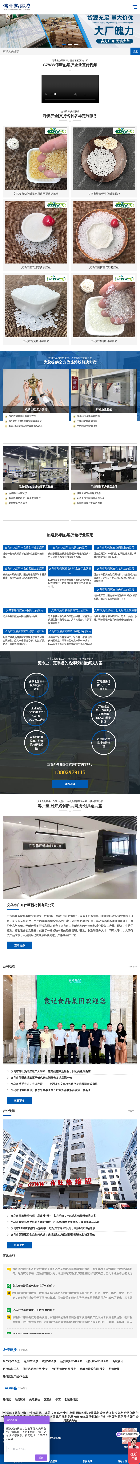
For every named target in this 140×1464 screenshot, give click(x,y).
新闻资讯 (87, 1459)
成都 (102, 1412)
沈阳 (70, 1416)
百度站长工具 (11, 1368)
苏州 (84, 1412)
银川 (64, 1416)
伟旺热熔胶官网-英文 (63, 1368)
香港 (126, 1416)
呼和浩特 (94, 1416)
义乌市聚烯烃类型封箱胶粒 (104, 193)
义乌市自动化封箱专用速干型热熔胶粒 (36, 193)
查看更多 (19, 992)
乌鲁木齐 (105, 1416)
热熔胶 (7, 1399)
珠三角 (48, 1399)
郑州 (120, 1412)
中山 (66, 1412)
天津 (78, 1412)
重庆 (96, 1412)
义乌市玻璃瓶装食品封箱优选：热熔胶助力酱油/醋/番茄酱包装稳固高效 (53, 1281)
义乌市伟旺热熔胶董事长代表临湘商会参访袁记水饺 (41, 1124)
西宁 (114, 1416)
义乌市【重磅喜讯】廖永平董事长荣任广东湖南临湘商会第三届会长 (51, 1136)
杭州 (90, 1412)
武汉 (108, 1412)
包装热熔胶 (71, 1399)
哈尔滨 (84, 1416)
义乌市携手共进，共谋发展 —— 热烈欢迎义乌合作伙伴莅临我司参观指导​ (54, 1130)
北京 (17, 1412)
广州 (29, 1412)
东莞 (47, 1412)
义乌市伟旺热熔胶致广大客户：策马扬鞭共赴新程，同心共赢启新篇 (51, 1118)
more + (132, 1013)
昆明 (58, 1416)
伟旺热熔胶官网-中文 (35, 1368)
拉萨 (120, 1416)
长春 (76, 1416)
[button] (64, 44)
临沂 (59, 1412)
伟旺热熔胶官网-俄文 (92, 1368)
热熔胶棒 (114, 1368)
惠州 (72, 1412)
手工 (58, 1399)
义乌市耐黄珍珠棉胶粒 (36, 341)
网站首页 (122, 1459)
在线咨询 (70, 793)
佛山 (41, 1412)
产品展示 (52, 1459)
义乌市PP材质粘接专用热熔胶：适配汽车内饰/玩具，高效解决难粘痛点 (53, 1275)
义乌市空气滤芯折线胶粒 (36, 267)
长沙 (114, 1412)
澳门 (132, 1416)
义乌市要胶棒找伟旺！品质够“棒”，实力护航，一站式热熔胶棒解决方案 (53, 1262)
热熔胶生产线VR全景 (15, 1376)
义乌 (53, 1412)
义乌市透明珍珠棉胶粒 (104, 341)
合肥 (126, 1412)
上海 (23, 1412)
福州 (132, 1412)
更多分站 (71, 1420)
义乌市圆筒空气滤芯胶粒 (104, 267)
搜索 (135, 51)
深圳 (35, 1412)
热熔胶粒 (34, 1399)
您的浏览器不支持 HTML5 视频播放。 (70, 89)
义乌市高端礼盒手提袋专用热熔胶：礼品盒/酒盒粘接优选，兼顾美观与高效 (55, 1268)
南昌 (52, 1416)
